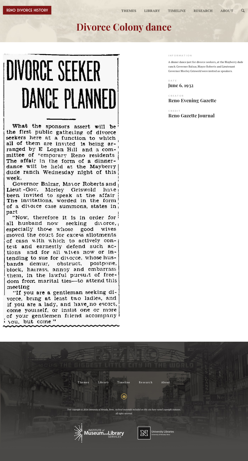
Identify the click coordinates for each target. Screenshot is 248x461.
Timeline (177, 10)
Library (152, 10)
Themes (128, 10)
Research (203, 10)
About (226, 10)
